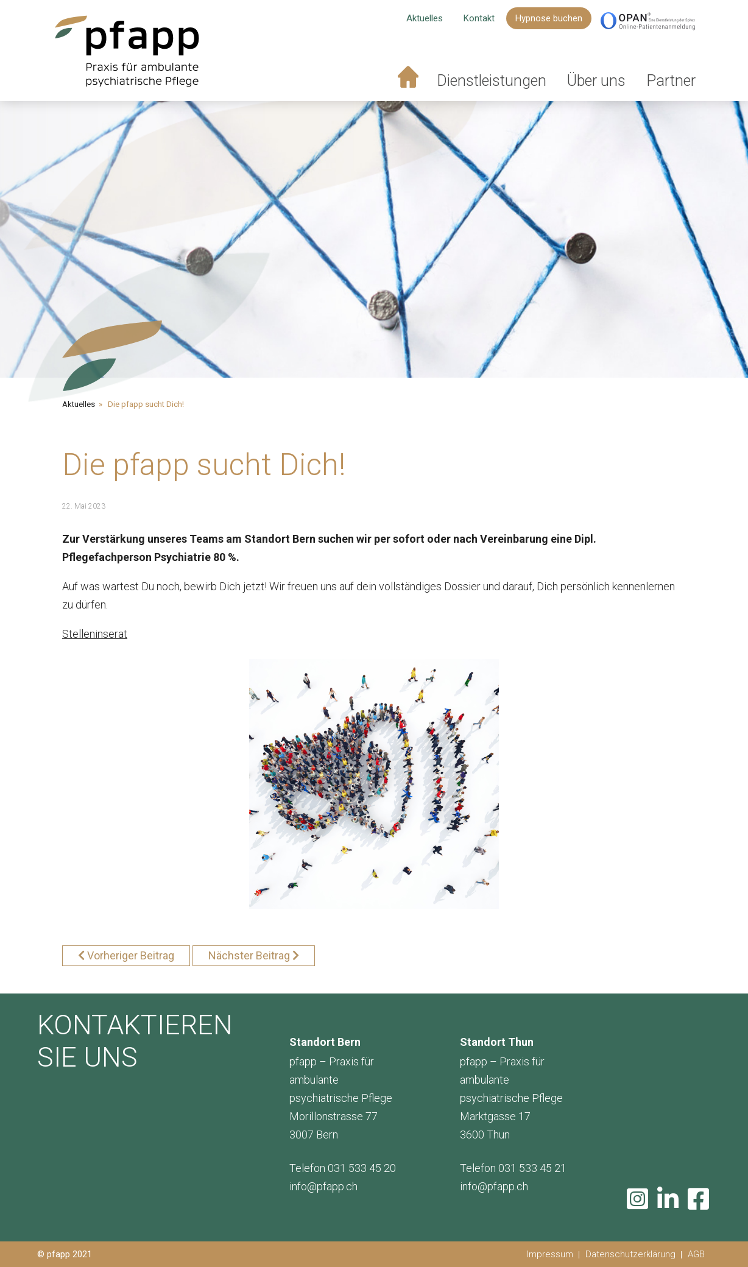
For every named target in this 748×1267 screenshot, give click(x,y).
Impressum (550, 1254)
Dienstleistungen (491, 81)
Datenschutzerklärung (630, 1254)
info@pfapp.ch (323, 1186)
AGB (696, 1254)
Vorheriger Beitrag (130, 955)
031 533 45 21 (532, 1168)
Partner (671, 81)
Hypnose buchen (548, 18)
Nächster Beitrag (249, 955)
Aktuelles (424, 18)
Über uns (596, 81)
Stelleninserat (94, 633)
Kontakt (479, 18)
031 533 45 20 (362, 1168)
